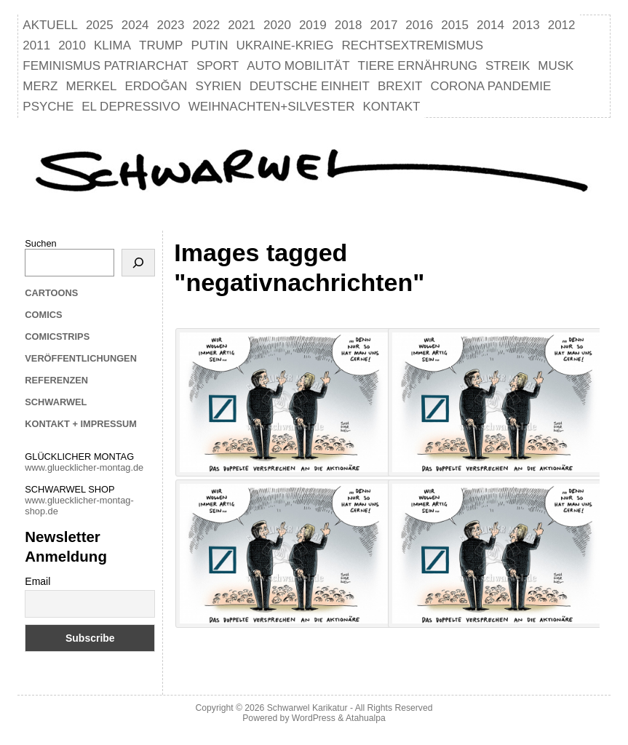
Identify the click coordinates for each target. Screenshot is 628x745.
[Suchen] (138, 262)
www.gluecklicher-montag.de (84, 467)
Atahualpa (366, 718)
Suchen (40, 243)
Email (37, 581)
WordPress (313, 718)
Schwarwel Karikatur (307, 708)
